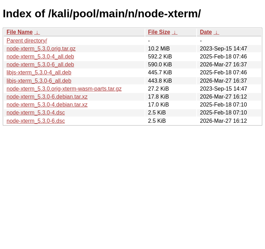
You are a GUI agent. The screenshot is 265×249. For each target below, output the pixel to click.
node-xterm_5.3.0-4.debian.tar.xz (47, 105)
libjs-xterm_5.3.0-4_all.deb (39, 72)
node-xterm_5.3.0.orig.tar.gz (41, 49)
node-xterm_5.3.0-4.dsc (36, 113)
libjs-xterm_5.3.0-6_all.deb (39, 81)
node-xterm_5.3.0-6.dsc (36, 121)
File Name (20, 32)
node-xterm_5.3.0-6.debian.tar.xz (47, 97)
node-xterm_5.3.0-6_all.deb (40, 64)
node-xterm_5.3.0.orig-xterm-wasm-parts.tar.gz (64, 89)
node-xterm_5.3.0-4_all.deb (40, 56)
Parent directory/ (27, 41)
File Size (159, 32)
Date (206, 32)
